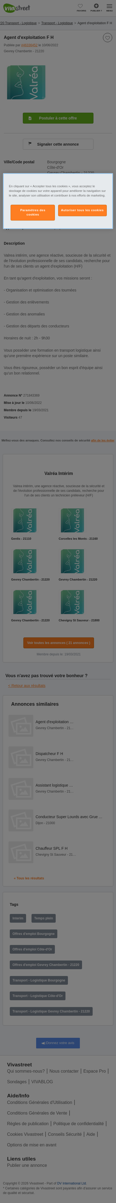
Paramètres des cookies (32, 212)
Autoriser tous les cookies (82, 210)
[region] (58, 201)
